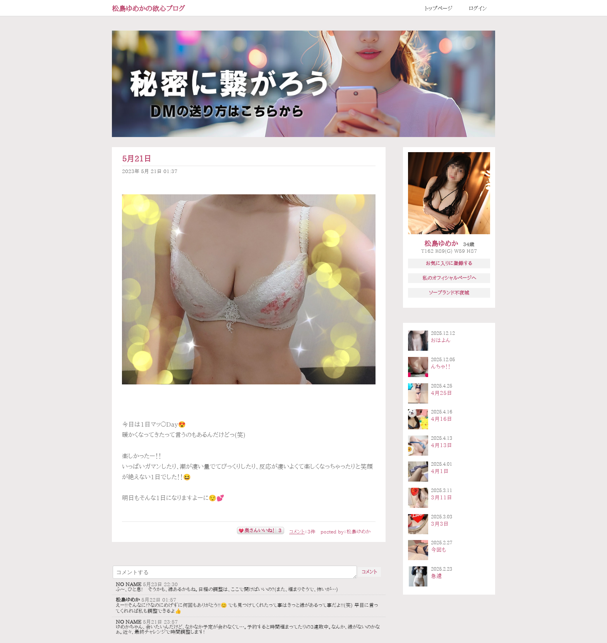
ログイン (478, 8)
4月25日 (441, 393)
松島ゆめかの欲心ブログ (148, 8)
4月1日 (440, 471)
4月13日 (441, 445)
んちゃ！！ (441, 366)
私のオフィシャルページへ (449, 278)
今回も (438, 549)
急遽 (436, 576)
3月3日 (440, 523)
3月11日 (441, 497)
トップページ (439, 8)
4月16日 (441, 419)
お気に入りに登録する (449, 263)
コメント (297, 531)
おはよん (441, 340)
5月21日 (136, 158)
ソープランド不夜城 (449, 292)
